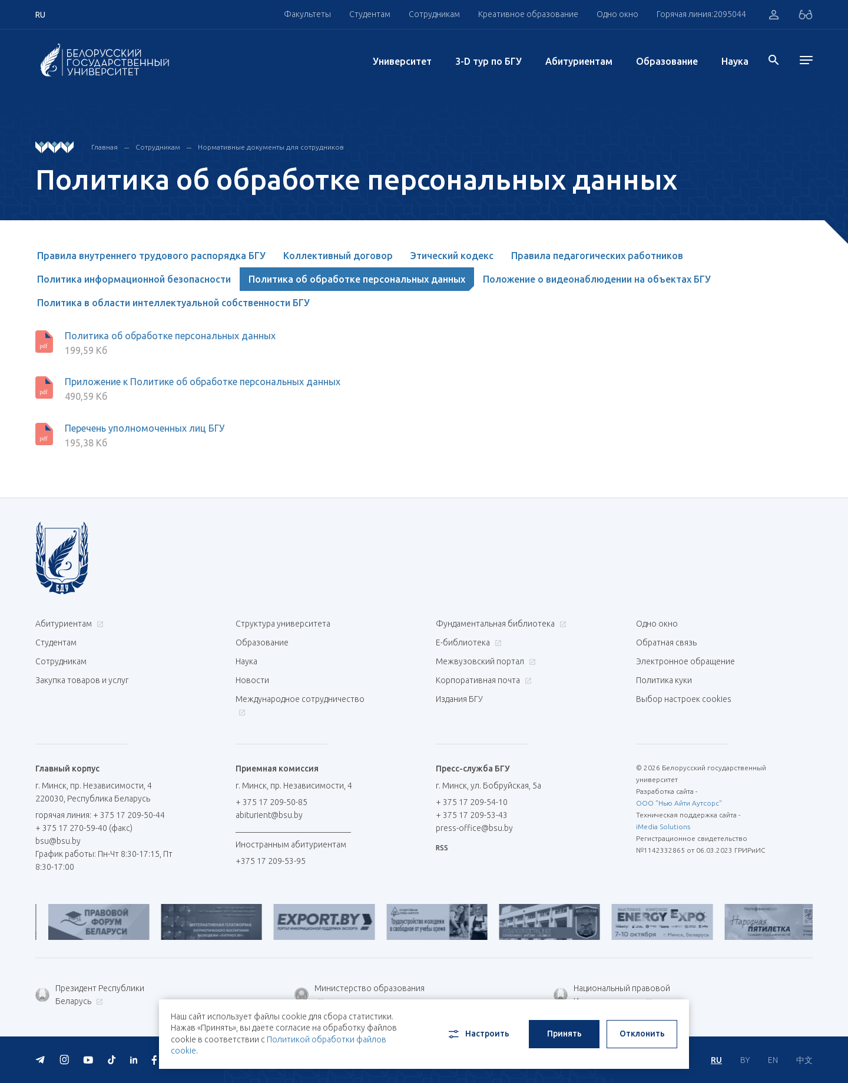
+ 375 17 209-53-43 (472, 815)
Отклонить (642, 1033)
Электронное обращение (685, 661)
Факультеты (307, 14)
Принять (564, 1033)
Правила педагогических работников (597, 255)
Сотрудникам (434, 14)
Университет (402, 61)
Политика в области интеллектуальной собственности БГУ (173, 302)
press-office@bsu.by (474, 828)
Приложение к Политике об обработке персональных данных (202, 381)
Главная (104, 147)
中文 (804, 1060)
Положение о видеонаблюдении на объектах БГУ (597, 279)
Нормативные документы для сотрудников (271, 147)
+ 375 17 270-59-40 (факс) (83, 828)
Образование (667, 61)
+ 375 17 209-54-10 (472, 802)
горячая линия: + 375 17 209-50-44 (100, 815)
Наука (734, 61)
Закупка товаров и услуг (81, 680)
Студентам (369, 14)
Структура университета (283, 623)
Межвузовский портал (484, 661)
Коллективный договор (338, 255)
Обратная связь (666, 642)
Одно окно (617, 14)
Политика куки (664, 680)
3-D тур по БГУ (488, 61)
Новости (252, 680)
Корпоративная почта (482, 680)
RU (716, 1060)
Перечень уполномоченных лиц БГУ (144, 428)
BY (745, 1060)
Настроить (477, 1034)
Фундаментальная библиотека (500, 623)
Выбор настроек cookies (683, 699)
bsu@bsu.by (58, 841)
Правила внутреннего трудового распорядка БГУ (151, 255)
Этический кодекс (451, 255)
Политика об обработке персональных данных (357, 279)
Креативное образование (528, 14)
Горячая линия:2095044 (701, 14)
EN (773, 1060)
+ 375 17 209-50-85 (271, 802)
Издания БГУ (459, 699)
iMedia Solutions (663, 826)
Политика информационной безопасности (134, 279)
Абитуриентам (578, 61)
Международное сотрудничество (300, 705)
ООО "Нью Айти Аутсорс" (679, 803)
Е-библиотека (467, 642)
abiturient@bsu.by (269, 815)
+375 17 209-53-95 (271, 861)
